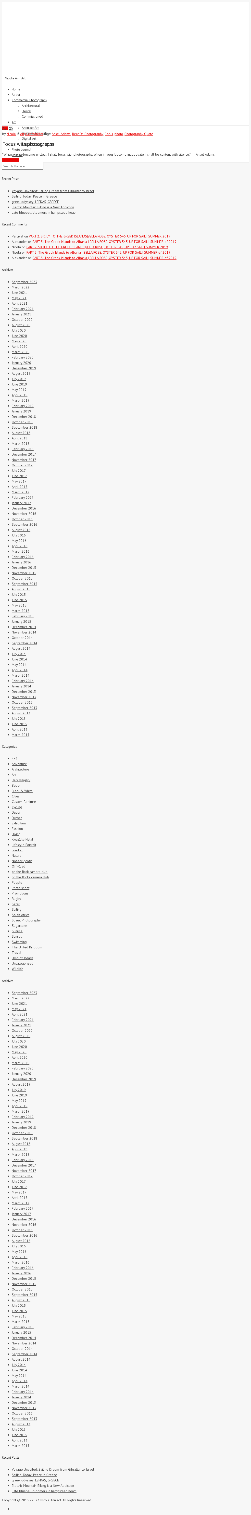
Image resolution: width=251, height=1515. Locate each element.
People (17, 882)
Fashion (17, 828)
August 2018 (21, 433)
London (17, 850)
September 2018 (24, 427)
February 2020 (23, 357)
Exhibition (19, 823)
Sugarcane (19, 925)
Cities (16, 796)
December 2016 (24, 508)
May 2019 (19, 389)
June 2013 (19, 724)
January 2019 (21, 411)
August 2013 (21, 713)
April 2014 (19, 670)
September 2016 (24, 524)
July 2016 (19, 535)
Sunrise (17, 931)
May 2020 (19, 341)
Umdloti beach (22, 958)
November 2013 (24, 697)
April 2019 (19, 395)
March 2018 (20, 443)
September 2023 (24, 282)
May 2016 (19, 540)
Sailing (17, 909)
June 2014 (19, 659)
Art (22, 134)
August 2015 (21, 589)
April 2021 (19, 303)
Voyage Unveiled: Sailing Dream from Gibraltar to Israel (53, 191)
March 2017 (20, 492)
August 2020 (21, 325)
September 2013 (24, 708)
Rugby (16, 898)
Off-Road (18, 866)
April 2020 (19, 346)
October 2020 (22, 319)
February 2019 (23, 406)
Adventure (19, 764)
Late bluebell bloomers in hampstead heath (44, 212)
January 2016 (21, 562)
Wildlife (17, 969)
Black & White (22, 791)
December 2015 (24, 567)
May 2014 (19, 664)
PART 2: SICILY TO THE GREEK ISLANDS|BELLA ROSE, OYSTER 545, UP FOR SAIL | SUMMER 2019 (99, 236)
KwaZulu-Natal (22, 839)
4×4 (14, 758)
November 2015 (24, 573)
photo (118, 134)
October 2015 (22, 578)
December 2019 (24, 368)
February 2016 (23, 557)
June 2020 (19, 336)
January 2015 (21, 621)
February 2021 (23, 309)
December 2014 (24, 627)
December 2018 (24, 416)
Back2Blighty (21, 780)
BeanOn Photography (87, 134)
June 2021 (19, 292)
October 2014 (22, 637)
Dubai (16, 812)
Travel (16, 952)
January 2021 (21, 314)
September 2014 (24, 643)
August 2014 (21, 648)
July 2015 (19, 594)
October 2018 (22, 422)
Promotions (20, 893)
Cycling (17, 807)
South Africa (20, 915)
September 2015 (24, 584)
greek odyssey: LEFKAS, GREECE (35, 201)
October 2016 (22, 519)
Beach (16, 785)
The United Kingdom (27, 947)
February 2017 (23, 497)
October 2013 (22, 702)
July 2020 (19, 330)
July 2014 (19, 654)
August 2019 (21, 373)
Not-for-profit (22, 861)
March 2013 (20, 735)
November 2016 (24, 513)
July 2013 (19, 718)
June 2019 (19, 384)
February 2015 (23, 616)
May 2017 (19, 481)
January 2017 (21, 503)
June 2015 (19, 600)
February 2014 (23, 681)
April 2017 (19, 486)
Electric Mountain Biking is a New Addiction (43, 207)
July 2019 (19, 379)
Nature (17, 855)
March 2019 (20, 400)
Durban (17, 818)
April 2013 (19, 729)
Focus (109, 134)
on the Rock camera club (30, 871)
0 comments (34, 134)
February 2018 (23, 449)
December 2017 (24, 454)
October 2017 (22, 465)
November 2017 (24, 460)
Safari (16, 904)
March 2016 (20, 551)
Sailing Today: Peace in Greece (34, 196)
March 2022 (20, 287)
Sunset (17, 936)
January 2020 (21, 362)
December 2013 (24, 691)
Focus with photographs (28, 144)
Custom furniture (24, 801)
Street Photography (26, 920)
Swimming (19, 942)
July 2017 (19, 470)
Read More (10, 160)
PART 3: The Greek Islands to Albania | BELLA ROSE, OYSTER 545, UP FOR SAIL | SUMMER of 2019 (104, 241)
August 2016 (21, 530)
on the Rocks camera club (30, 877)
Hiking (16, 834)
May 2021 (19, 298)
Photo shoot (20, 888)
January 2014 (21, 686)
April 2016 (19, 546)
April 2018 (19, 438)
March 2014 (20, 675)
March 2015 (20, 610)
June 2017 (19, 476)
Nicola (11, 134)
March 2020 (20, 352)
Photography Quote (139, 134)
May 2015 (19, 605)
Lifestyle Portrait (24, 845)
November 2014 (24, 632)
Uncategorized (22, 963)
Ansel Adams (61, 134)
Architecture (20, 769)
